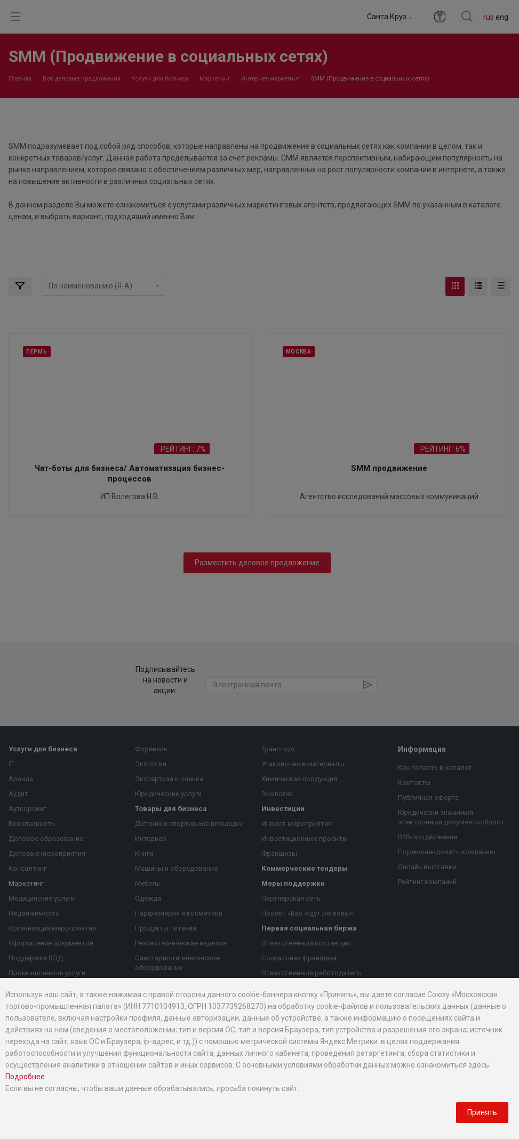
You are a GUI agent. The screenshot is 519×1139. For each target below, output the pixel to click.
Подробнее (25, 1076)
